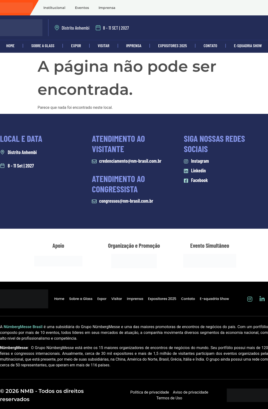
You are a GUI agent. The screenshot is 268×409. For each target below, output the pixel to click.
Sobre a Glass (42, 45)
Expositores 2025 (172, 45)
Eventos (82, 8)
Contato (210, 45)
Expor (76, 45)
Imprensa (107, 8)
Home (10, 45)
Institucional (54, 8)
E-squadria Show (214, 298)
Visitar (103, 45)
